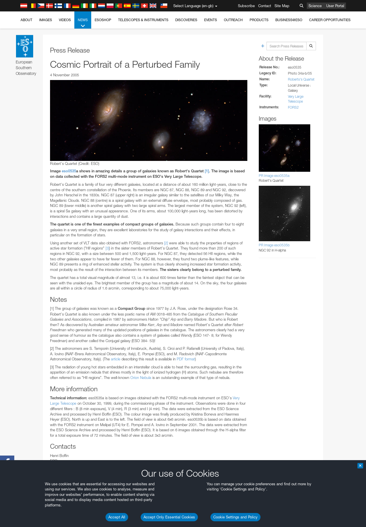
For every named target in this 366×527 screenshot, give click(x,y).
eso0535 (69, 171)
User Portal (335, 5)
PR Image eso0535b (274, 245)
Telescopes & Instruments (143, 20)
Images (45, 20)
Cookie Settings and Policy (235, 517)
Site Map (281, 5)
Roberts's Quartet (301, 79)
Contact (264, 5)
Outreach (233, 20)
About (26, 20)
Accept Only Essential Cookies (169, 517)
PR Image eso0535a (274, 175)
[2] (166, 243)
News (82, 23)
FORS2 (293, 107)
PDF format (186, 359)
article (115, 359)
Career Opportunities (330, 20)
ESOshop (103, 20)
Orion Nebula (140, 377)
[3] (107, 248)
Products (259, 20)
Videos (65, 20)
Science (315, 5)
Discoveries (186, 20)
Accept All (116, 517)
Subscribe (246, 5)
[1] (207, 171)
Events (210, 20)
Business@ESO (288, 20)
